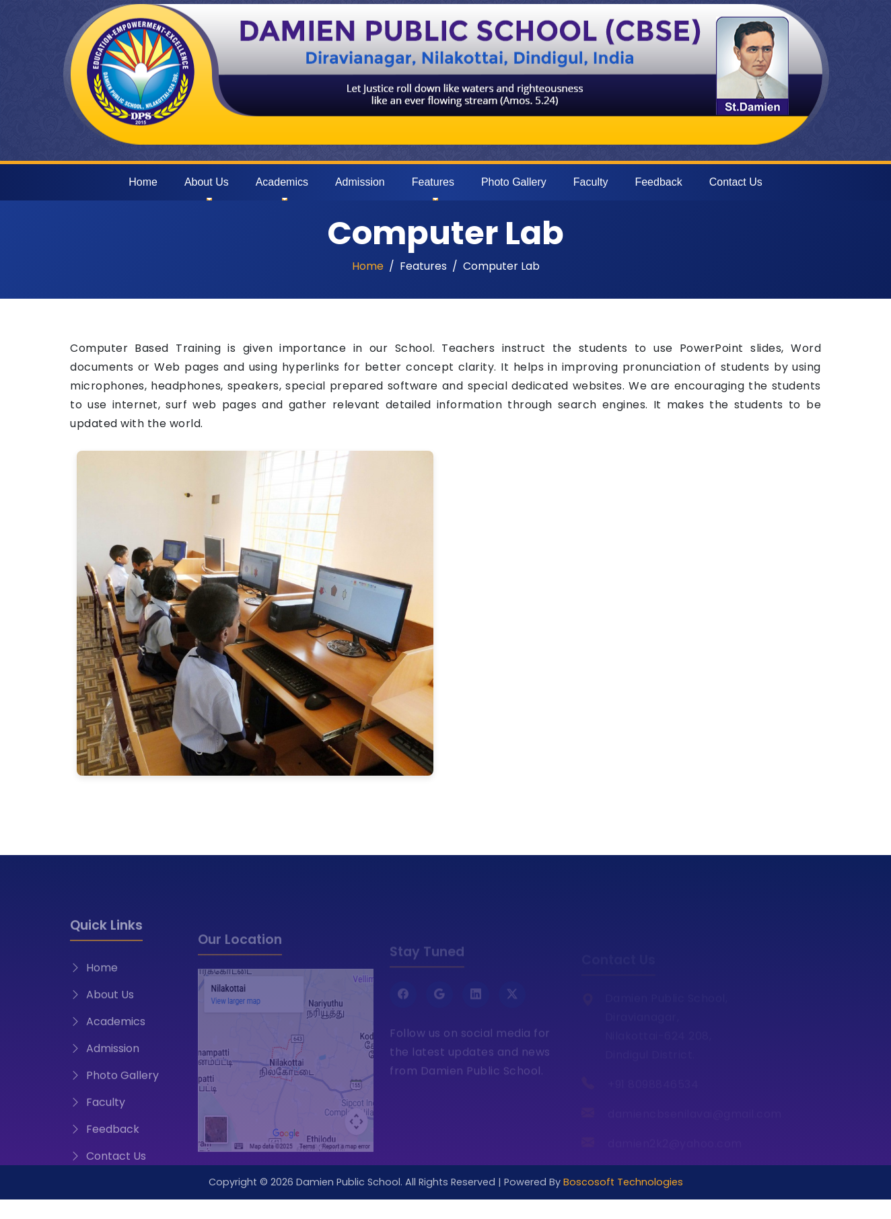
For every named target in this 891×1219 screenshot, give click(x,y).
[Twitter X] (512, 1005)
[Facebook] (403, 1005)
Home (143, 182)
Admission (360, 182)
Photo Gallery (513, 182)
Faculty (590, 182)
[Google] (439, 1005)
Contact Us (735, 182)
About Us (206, 182)
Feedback (658, 182)
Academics (282, 182)
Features (433, 182)
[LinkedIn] (475, 1005)
